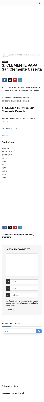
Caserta (11, 55)
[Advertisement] (22, 31)
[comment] (22, 265)
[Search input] (19, 331)
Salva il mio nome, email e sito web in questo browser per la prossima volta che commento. (22, 303)
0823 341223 (11, 128)
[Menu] (3, 3)
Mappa (5, 135)
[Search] (40, 3)
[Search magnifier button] (39, 331)
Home (4, 55)
